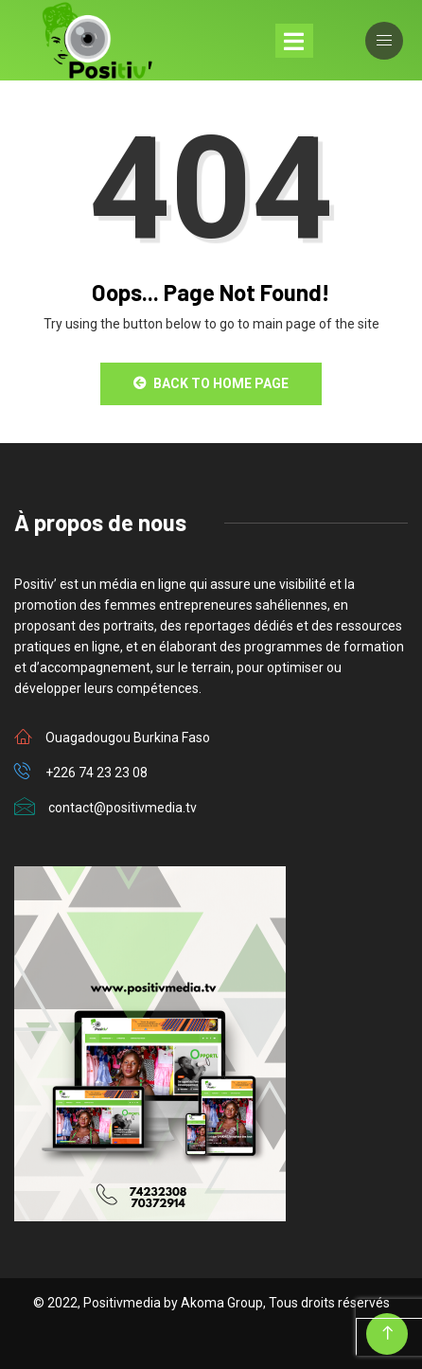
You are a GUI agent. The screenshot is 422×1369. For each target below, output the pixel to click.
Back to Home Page (211, 383)
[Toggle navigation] (294, 41)
